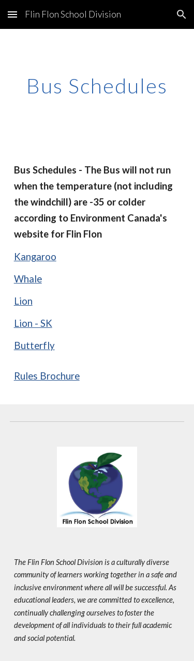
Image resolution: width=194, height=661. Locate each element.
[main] (97, 85)
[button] (12, 14)
